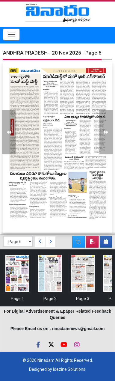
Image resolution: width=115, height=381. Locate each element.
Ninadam (46, 360)
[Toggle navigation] (11, 34)
